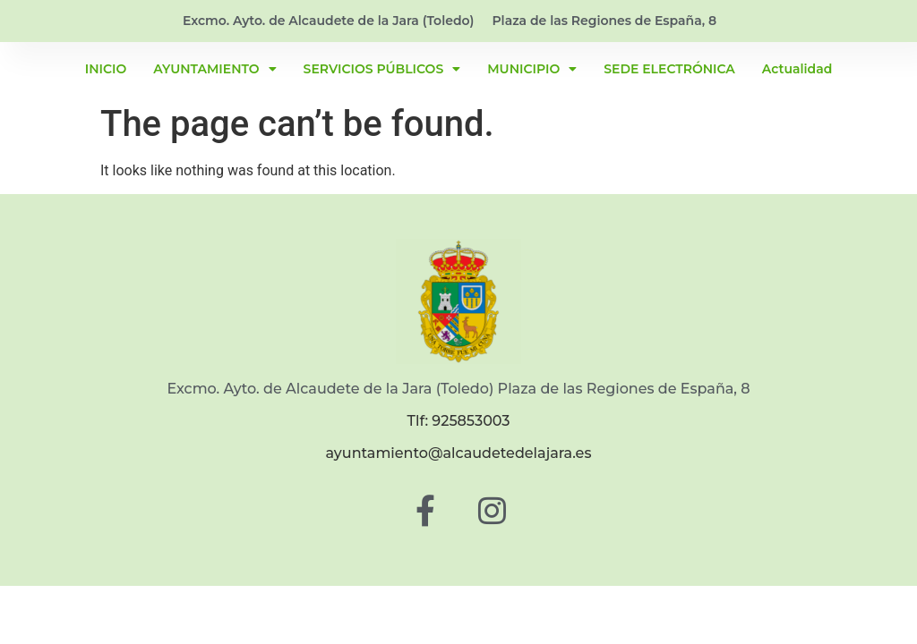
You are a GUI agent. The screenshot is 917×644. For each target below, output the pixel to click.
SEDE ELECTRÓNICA (669, 69)
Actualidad (797, 69)
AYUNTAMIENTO (214, 69)
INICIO (106, 69)
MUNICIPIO (532, 69)
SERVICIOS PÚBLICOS (382, 69)
